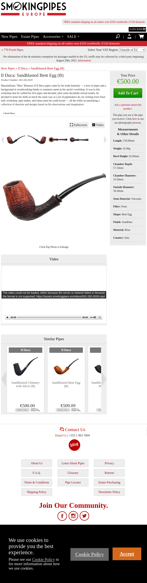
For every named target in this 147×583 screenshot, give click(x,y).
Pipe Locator (73, 482)
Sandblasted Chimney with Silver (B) (25, 384)
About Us (37, 463)
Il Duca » (24, 68)
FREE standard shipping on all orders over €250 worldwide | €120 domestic (104, 22)
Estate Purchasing (109, 482)
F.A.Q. (37, 472)
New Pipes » (9, 68)
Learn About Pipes (73, 463)
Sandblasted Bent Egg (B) (47, 68)
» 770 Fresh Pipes (12, 49)
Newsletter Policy (109, 492)
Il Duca (25, 350)
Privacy (109, 463)
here (134, 118)
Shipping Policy (37, 492)
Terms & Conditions (36, 482)
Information (84, 60)
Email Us (61, 435)
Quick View (22, 410)
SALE (73, 37)
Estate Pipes (30, 37)
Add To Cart (128, 93)
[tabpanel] (25, 379)
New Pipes (9, 37)
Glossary (73, 472)
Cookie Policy (43, 559)
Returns (109, 472)
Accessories (53, 37)
